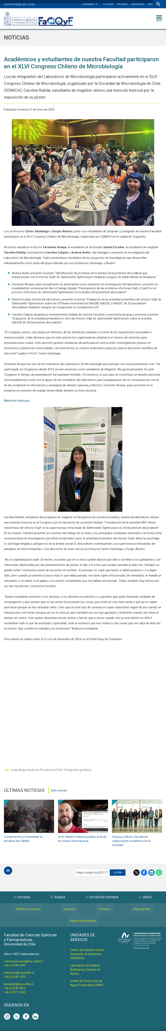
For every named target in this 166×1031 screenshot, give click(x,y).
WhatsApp (159, 868)
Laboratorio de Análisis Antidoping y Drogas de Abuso (85, 965)
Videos (145, 892)
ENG (149, 4)
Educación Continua (102, 892)
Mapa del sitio (141, 904)
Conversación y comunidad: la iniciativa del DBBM (23, 834)
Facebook (144, 867)
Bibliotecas (137, 4)
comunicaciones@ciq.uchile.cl (23, 956)
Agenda (58, 892)
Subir (8, 866)
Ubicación (69, 904)
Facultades (88, 4)
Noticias (17, 37)
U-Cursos (108, 4)
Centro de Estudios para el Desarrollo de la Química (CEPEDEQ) (87, 949)
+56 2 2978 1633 (14, 972)
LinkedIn (151, 868)
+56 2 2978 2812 (14, 983)
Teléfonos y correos (28, 904)
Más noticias (59, 790)
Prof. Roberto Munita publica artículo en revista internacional (82, 834)
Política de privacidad (83, 916)
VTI (84, 1027)
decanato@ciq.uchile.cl (18, 979)
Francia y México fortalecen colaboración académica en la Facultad (131, 836)
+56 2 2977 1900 (14, 987)
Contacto (104, 904)
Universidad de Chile (98, 1027)
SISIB (77, 1027)
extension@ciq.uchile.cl (19, 968)
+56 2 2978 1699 (14, 960)
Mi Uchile (122, 4)
